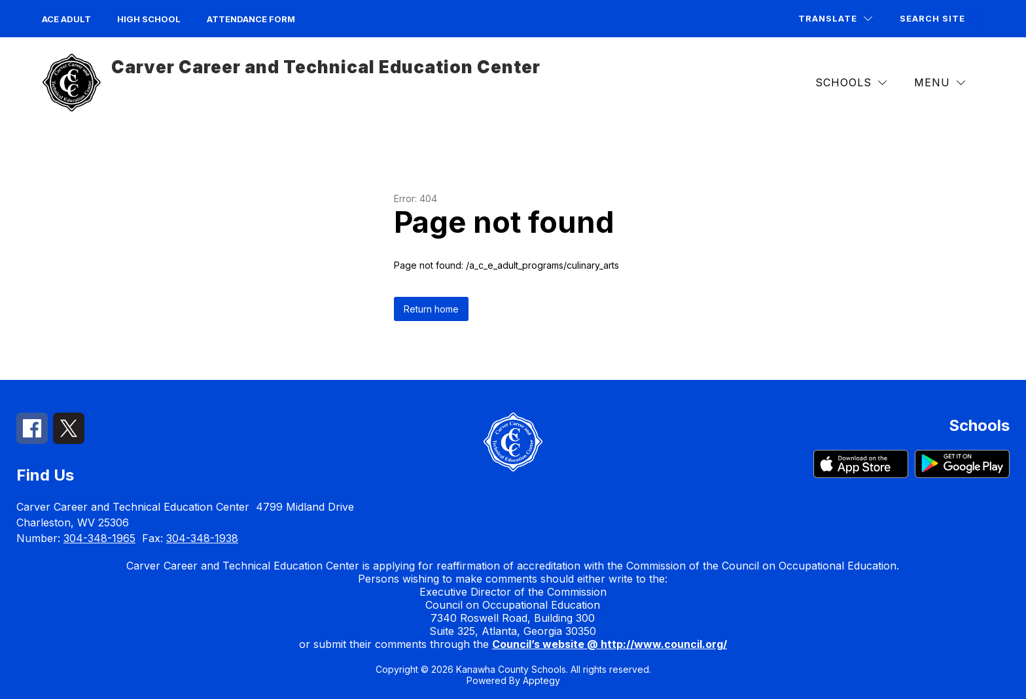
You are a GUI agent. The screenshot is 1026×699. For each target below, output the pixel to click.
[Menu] (939, 83)
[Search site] (940, 18)
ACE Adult (66, 19)
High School (149, 19)
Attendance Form (251, 19)
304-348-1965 (99, 538)
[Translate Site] (835, 18)
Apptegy (541, 680)
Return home (431, 309)
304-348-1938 (202, 538)
